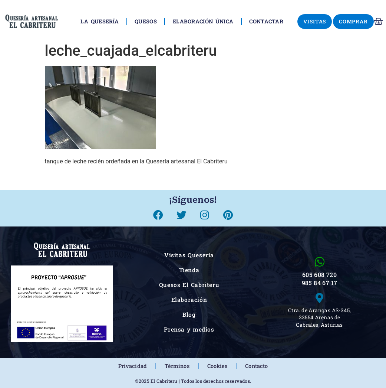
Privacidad (132, 365)
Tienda (189, 270)
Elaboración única (203, 21)
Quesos (146, 21)
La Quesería (99, 21)
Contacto (256, 365)
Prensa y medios (189, 329)
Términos (177, 365)
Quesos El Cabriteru (189, 284)
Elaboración (189, 299)
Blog (188, 314)
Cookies (217, 365)
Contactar (266, 21)
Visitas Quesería (189, 255)
